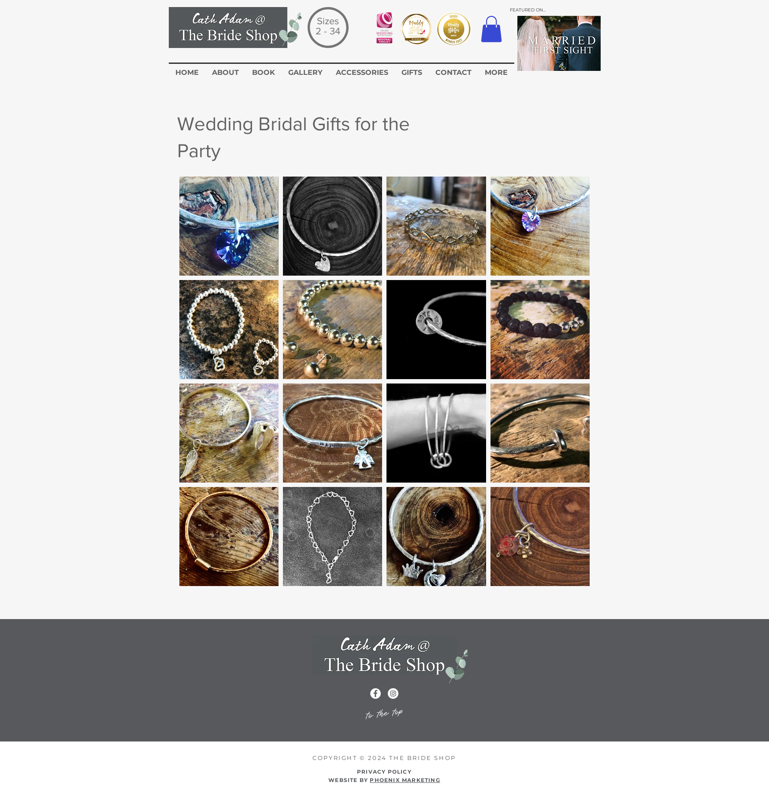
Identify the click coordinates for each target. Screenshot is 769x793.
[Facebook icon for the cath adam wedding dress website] (375, 693)
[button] (491, 29)
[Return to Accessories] (542, 609)
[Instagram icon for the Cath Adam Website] (393, 693)
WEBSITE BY (384, 780)
